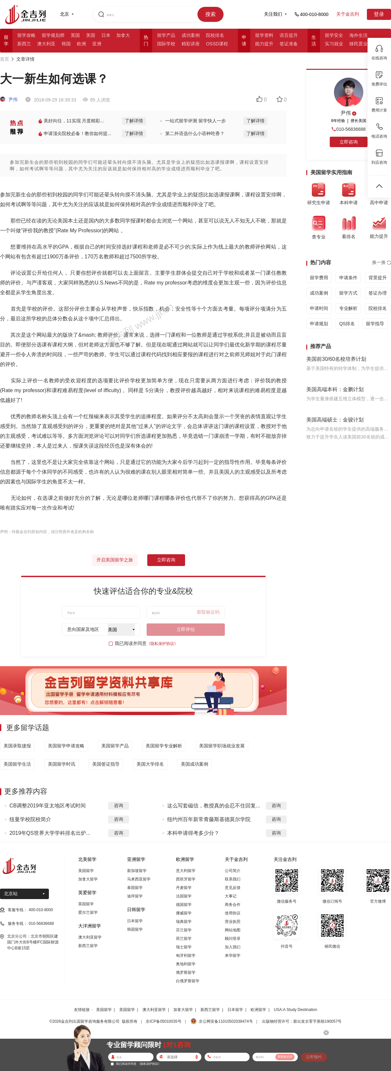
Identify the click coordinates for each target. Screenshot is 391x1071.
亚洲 (96, 43)
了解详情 (134, 120)
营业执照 (232, 921)
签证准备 (289, 43)
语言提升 (289, 35)
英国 (75, 35)
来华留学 (232, 955)
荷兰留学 (184, 938)
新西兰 (24, 43)
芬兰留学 (184, 930)
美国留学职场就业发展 (222, 745)
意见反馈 (232, 887)
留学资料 (264, 35)
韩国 (66, 43)
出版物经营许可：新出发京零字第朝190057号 (301, 1021)
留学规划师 (53, 35)
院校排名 (215, 35)
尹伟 (9, 99)
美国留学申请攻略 (66, 745)
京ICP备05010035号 (163, 1021)
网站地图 (232, 930)
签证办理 (378, 293)
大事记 (231, 896)
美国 (90, 35)
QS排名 (347, 323)
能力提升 (264, 43)
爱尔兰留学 (88, 912)
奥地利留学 (185, 964)
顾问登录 (232, 938)
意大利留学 (185, 870)
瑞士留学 (184, 947)
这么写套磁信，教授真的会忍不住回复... (213, 805)
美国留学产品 (115, 745)
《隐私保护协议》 (162, 643)
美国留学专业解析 (164, 745)
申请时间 (319, 308)
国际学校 (166, 43)
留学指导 (375, 323)
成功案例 (190, 35)
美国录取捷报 (17, 745)
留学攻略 (26, 35)
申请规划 (319, 323)
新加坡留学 (137, 870)
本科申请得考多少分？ (193, 833)
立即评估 (186, 629)
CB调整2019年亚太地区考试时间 (47, 805)
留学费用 (319, 277)
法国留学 (184, 896)
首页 (4, 59)
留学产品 (166, 35)
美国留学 (86, 870)
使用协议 (232, 913)
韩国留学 (135, 929)
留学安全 (334, 35)
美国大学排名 (150, 764)
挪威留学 (184, 913)
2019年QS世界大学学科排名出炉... (49, 833)
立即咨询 (166, 559)
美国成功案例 (194, 764)
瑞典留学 (184, 921)
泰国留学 (135, 887)
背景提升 (378, 277)
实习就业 (334, 43)
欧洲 (81, 43)
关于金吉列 (347, 14)
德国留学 (184, 904)
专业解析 (348, 308)
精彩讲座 (190, 43)
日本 (105, 35)
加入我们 (232, 947)
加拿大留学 (88, 879)
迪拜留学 (135, 896)
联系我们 (232, 879)
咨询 (118, 805)
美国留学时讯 (61, 764)
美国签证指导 (106, 764)
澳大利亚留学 (90, 937)
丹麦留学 (184, 887)
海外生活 (358, 35)
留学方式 (348, 293)
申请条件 (348, 277)
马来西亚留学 (139, 879)
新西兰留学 (88, 945)
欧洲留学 (258, 1009)
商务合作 (232, 904)
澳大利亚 (46, 43)
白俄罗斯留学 (187, 981)
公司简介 (232, 870)
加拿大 (123, 35)
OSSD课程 (217, 43)
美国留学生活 (17, 764)
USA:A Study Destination (295, 1009)
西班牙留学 (185, 879)
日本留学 (135, 921)
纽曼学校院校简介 (30, 819)
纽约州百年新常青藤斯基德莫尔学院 (209, 819)
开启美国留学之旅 (114, 559)
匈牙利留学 (185, 955)
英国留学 (86, 904)
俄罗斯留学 (185, 972)
